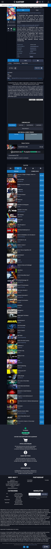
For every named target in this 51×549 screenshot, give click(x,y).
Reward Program (18, 496)
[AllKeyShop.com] (19, 1)
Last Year (21, 125)
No (27, 546)
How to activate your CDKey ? (13, 485)
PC (7, 493)
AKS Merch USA (18, 503)
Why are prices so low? (13, 482)
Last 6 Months (30, 125)
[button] (48, 1)
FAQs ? (12, 486)
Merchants (29, 481)
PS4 (32, 53)
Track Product (25, 128)
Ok (24, 546)
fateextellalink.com (34, 46)
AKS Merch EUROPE (18, 504)
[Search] (49, 5)
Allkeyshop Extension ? (13, 488)
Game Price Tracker (18, 495)
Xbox (7, 496)
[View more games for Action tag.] (31, 57)
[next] (14, 19)
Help (46, 546)
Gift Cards (18, 497)
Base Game (25, 63)
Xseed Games (33, 49)
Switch (34, 53)
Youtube (47, 480)
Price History (17, 63)
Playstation (7, 499)
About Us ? (12, 480)
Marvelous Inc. (33, 48)
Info (23, 10)
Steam (31, 51)
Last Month (38, 125)
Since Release (12, 125)
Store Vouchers (18, 493)
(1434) (31, 152)
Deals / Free (18, 499)
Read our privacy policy (32, 544)
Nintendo (7, 502)
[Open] (3, 1)
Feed (37, 10)
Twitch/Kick (29, 480)
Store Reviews (18, 500)
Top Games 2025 (18, 501)
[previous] (8, 19)
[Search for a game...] (25, 5)
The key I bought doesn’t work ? (13, 484)
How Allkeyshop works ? (12, 481)
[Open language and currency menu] (40, 1)
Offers (10, 63)
